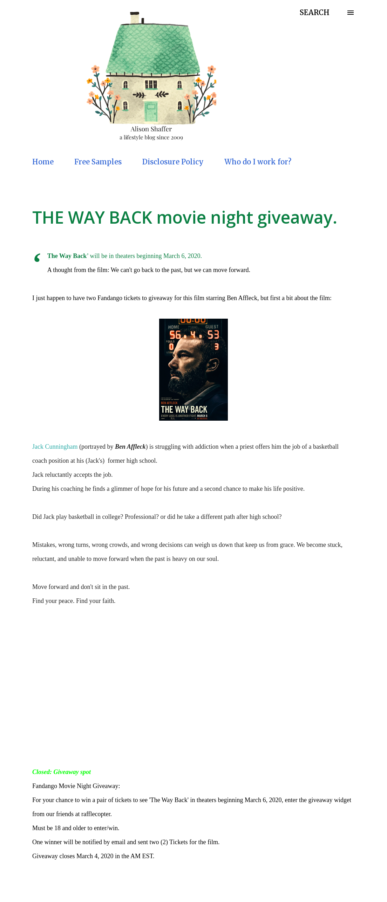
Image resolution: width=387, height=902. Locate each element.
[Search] (315, 12)
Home (43, 161)
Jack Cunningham (54, 446)
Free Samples (98, 161)
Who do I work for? (257, 161)
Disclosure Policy (173, 161)
